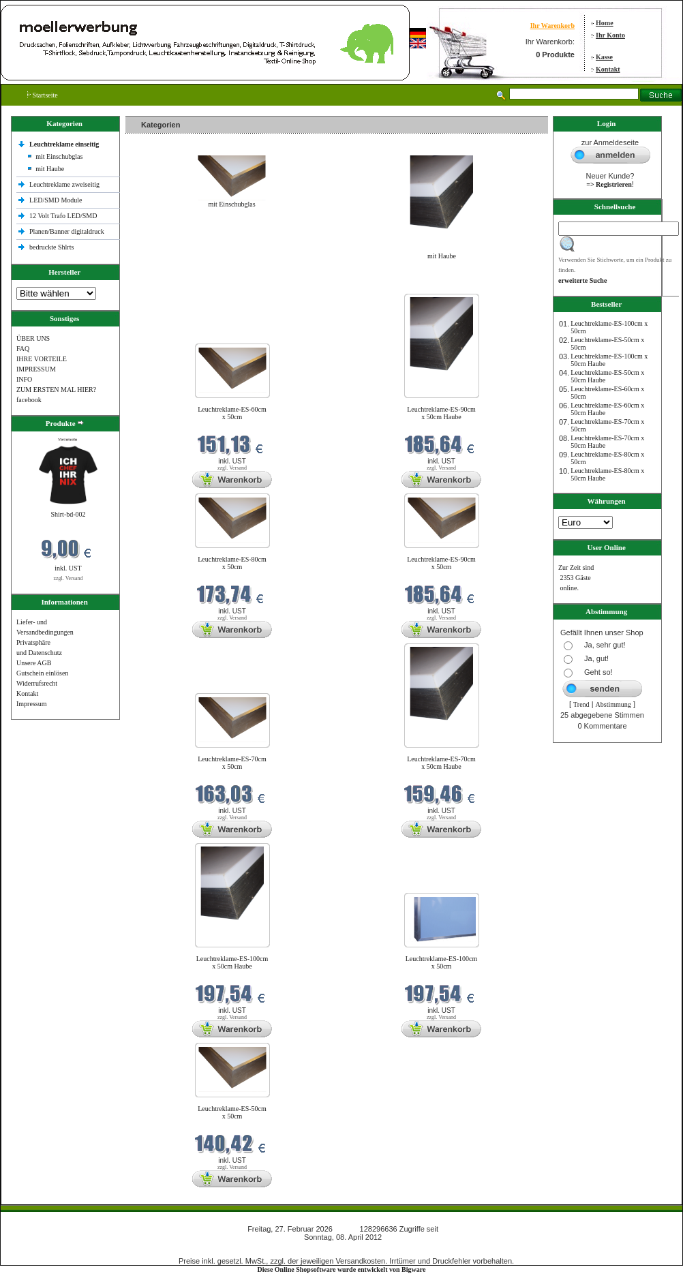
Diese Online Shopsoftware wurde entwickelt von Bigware (342, 1269)
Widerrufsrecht (36, 683)
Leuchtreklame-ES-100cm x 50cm (442, 962)
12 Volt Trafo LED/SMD (63, 215)
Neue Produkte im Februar (166, 285)
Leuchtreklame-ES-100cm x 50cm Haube (232, 962)
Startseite (42, 95)
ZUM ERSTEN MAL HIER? (56, 389)
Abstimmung (613, 704)
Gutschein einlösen (42, 673)
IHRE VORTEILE (41, 359)
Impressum (31, 703)
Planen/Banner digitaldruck (66, 231)
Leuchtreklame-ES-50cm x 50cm (232, 1112)
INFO (24, 379)
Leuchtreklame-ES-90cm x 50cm (441, 562)
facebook (29, 399)
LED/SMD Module (55, 200)
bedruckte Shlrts (51, 247)
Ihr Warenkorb (552, 25)
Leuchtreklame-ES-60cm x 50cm (232, 413)
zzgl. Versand (68, 578)
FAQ (22, 348)
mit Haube (49, 168)
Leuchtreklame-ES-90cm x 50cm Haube (441, 413)
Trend (581, 704)
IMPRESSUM (36, 369)
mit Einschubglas (58, 156)
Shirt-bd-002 (67, 514)
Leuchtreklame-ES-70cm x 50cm (232, 762)
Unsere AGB (33, 663)
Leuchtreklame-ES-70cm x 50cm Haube (441, 762)
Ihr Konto (610, 35)
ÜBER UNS (33, 338)
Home (604, 23)
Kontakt (608, 69)
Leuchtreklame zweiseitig (65, 184)
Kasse (604, 57)
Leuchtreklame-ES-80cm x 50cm (232, 562)
